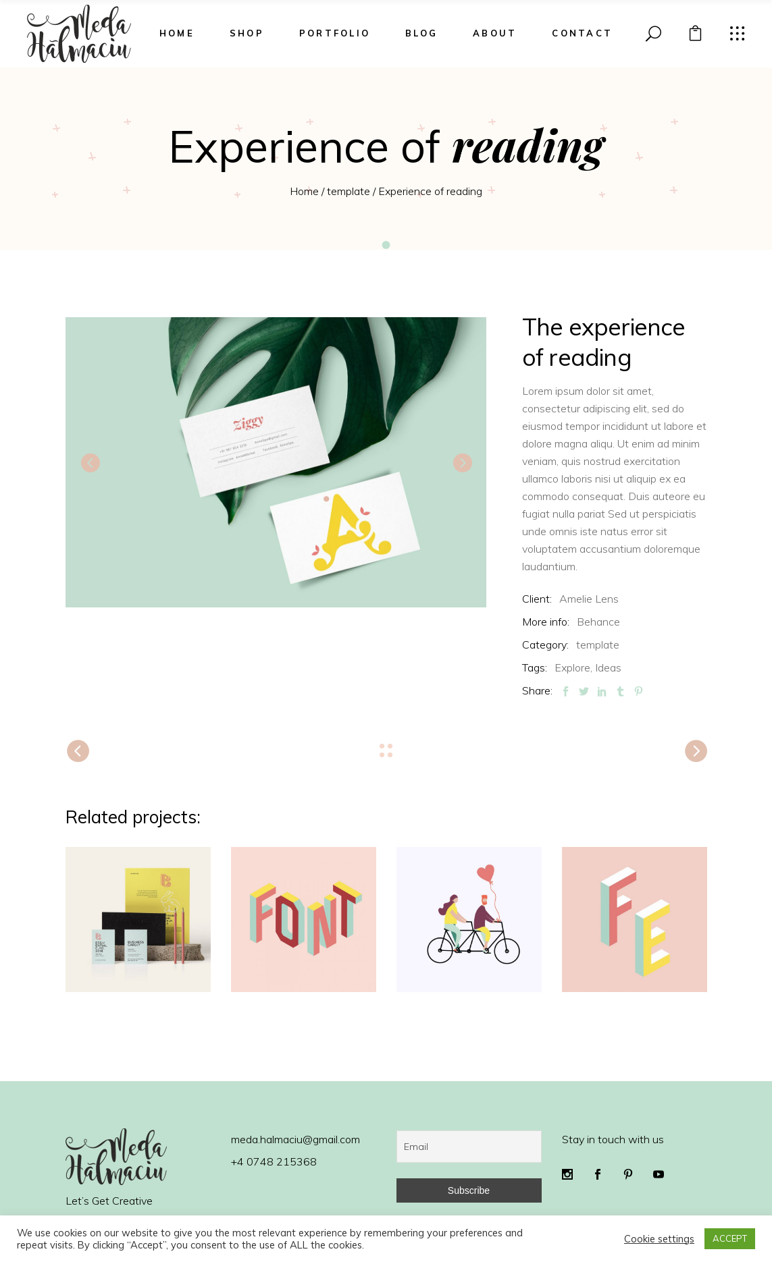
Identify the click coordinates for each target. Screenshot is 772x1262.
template (348, 191)
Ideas (608, 667)
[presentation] (90, 462)
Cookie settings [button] (659, 1239)
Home (304, 191)
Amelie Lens (589, 598)
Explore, (573, 667)
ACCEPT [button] (730, 1238)
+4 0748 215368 (274, 1161)
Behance (598, 621)
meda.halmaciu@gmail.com (295, 1139)
